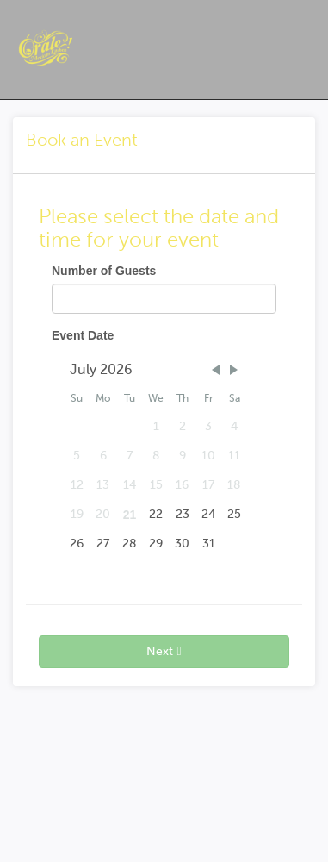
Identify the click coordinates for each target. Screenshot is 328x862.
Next (163, 651)
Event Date (83, 335)
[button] (216, 370)
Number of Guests (104, 271)
